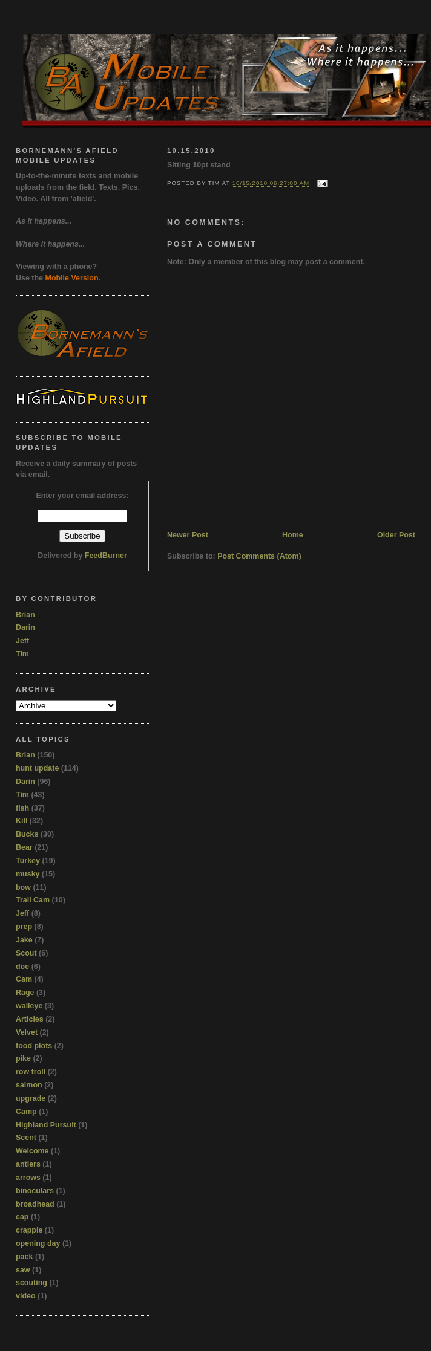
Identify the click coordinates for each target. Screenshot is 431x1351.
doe (22, 966)
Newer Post (187, 535)
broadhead (35, 1204)
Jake (24, 940)
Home (292, 535)
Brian (25, 615)
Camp (26, 1111)
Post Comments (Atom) (259, 556)
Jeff (22, 641)
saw (23, 1270)
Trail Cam (33, 900)
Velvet (27, 1032)
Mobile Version (72, 278)
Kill (21, 821)
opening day (38, 1243)
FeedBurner (106, 555)
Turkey (28, 861)
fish (22, 808)
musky (28, 874)
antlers (28, 1164)
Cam (24, 979)
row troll (30, 1072)
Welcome (32, 1151)
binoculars (35, 1191)
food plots (34, 1046)
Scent (26, 1137)
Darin (25, 627)
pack (24, 1256)
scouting (31, 1282)
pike (23, 1058)
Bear (24, 847)
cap (22, 1217)
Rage (25, 992)
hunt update (37, 768)
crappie (29, 1230)
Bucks (27, 834)
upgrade (30, 1098)
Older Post (396, 535)
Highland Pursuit (46, 1125)
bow (23, 887)
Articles (30, 1019)
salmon (29, 1085)
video (26, 1296)
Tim (22, 654)
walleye (29, 1006)
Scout (26, 953)
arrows (28, 1177)
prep (24, 926)
